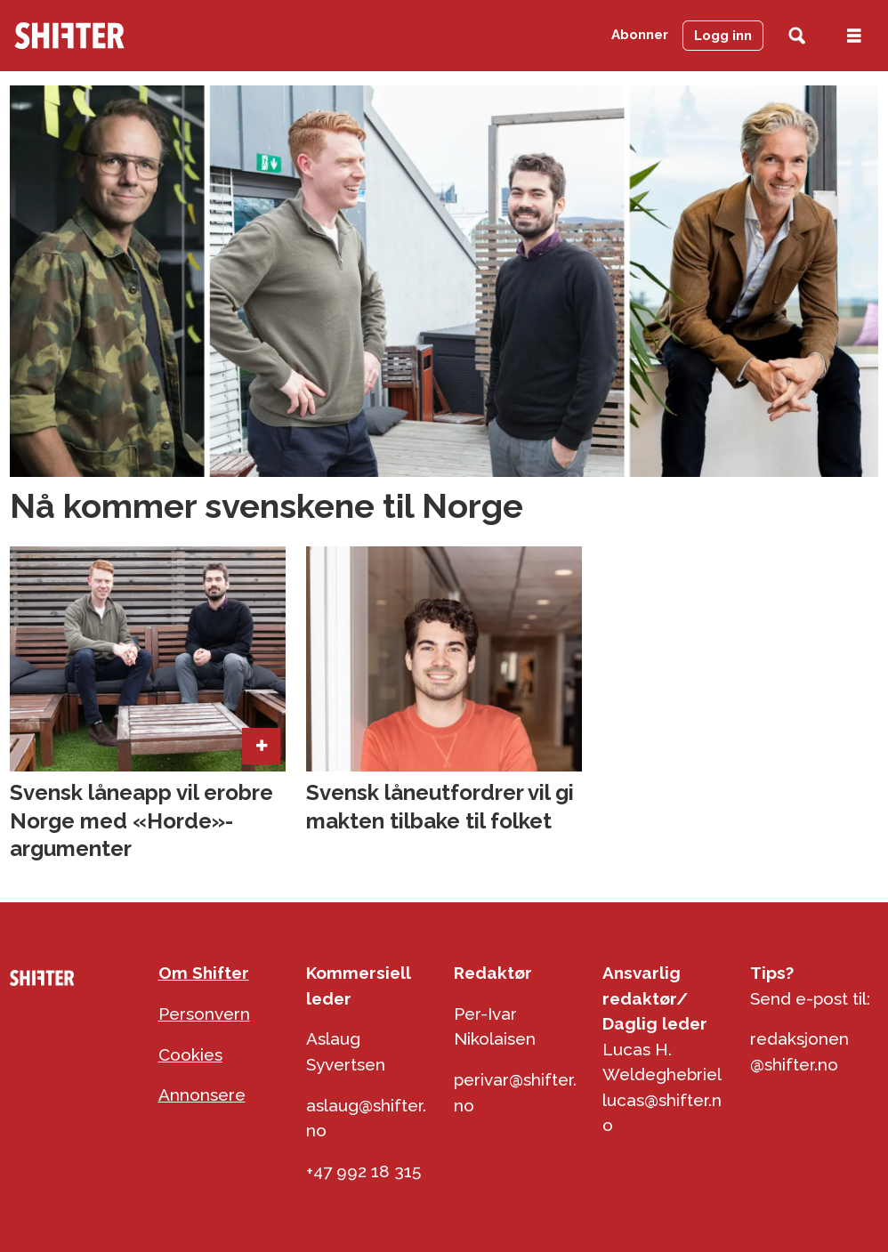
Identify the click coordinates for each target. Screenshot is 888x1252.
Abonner (639, 35)
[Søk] (797, 36)
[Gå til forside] (69, 35)
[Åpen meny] (854, 36)
